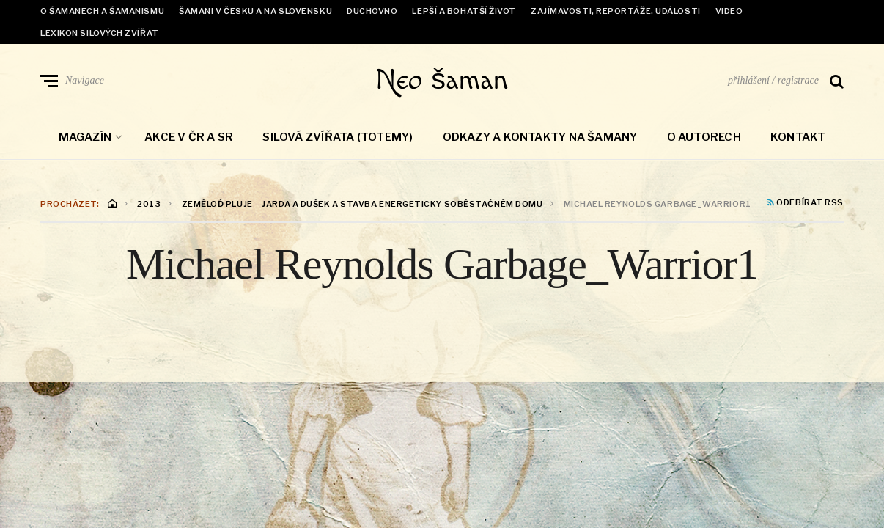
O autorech (704, 137)
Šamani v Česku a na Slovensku (255, 11)
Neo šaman (442, 80)
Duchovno (372, 11)
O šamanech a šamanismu (102, 11)
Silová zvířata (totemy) (337, 137)
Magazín (85, 137)
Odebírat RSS (805, 203)
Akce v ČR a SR (188, 137)
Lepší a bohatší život (464, 11)
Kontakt (798, 137)
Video (729, 11)
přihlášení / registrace (773, 80)
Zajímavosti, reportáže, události (616, 11)
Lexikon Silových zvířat (99, 33)
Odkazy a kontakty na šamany (540, 137)
